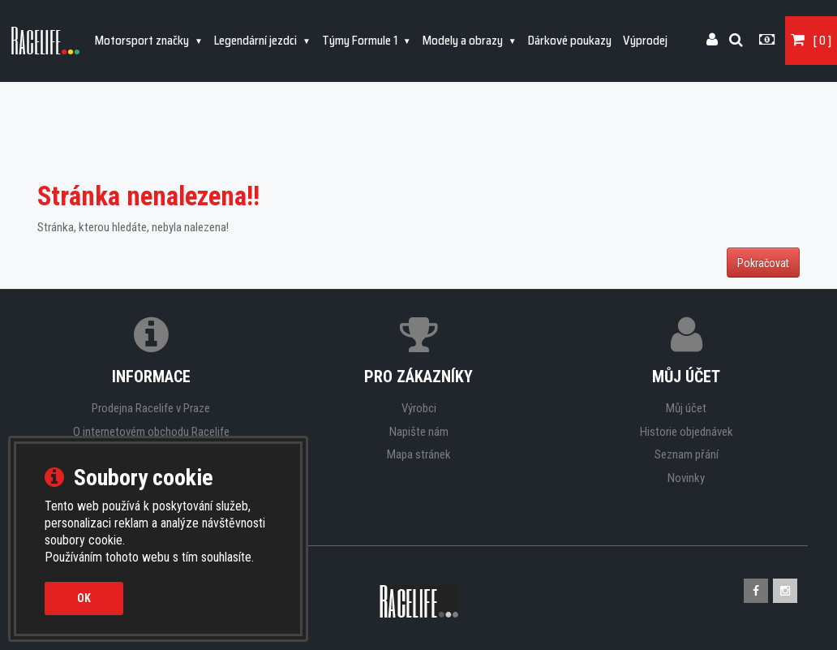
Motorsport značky (143, 40)
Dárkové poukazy (570, 40)
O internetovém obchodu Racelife (151, 431)
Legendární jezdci (256, 40)
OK (84, 598)
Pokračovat (763, 262)
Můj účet (686, 408)
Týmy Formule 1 (361, 40)
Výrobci (418, 408)
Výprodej (645, 40)
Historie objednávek (686, 431)
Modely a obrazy (464, 40)
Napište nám (419, 431)
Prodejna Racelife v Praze (151, 408)
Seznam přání (687, 454)
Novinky (686, 478)
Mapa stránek (419, 454)
